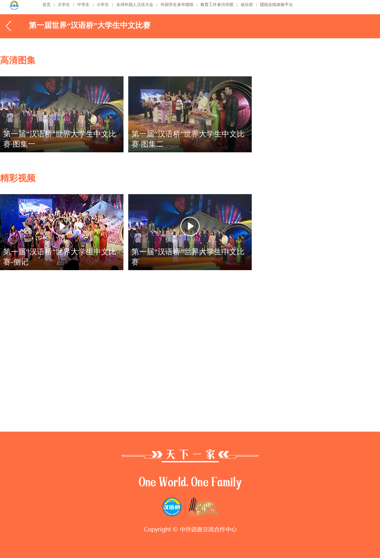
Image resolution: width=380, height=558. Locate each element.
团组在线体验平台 (276, 4)
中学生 (83, 4)
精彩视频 (17, 178)
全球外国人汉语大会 (134, 4)
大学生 (64, 4)
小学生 (103, 4)
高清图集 (17, 60)
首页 (46, 4)
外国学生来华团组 (177, 4)
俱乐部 (247, 4)
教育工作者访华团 (216, 4)
